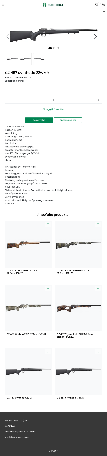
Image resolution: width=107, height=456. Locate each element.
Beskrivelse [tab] (39, 120)
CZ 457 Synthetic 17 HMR (70, 397)
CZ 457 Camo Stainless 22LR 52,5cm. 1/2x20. (73, 272)
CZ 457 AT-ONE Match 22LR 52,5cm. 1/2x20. (22, 272)
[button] (50, 48)
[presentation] (8, 36)
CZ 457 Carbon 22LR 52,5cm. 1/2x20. (27, 334)
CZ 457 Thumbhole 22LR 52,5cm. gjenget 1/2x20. (75, 335)
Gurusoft (53, 450)
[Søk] (52, 12)
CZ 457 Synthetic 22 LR (19, 397)
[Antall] (53, 100)
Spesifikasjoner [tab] (68, 120)
